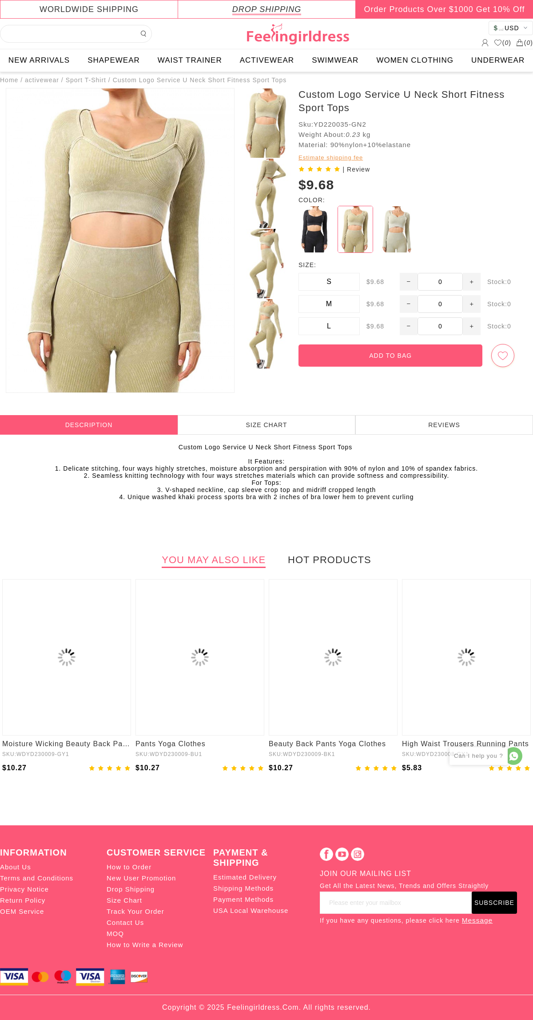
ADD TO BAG (390, 355)
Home (9, 80)
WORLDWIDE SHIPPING (89, 9)
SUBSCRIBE (494, 902)
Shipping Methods (243, 888)
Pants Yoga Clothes (170, 744)
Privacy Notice (24, 889)
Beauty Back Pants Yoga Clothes (327, 744)
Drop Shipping (131, 889)
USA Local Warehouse (250, 910)
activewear (42, 80)
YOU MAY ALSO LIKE (214, 559)
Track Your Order (135, 911)
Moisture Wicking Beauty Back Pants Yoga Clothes (66, 744)
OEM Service (22, 911)
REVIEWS (444, 424)
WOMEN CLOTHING (414, 60)
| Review (356, 169)
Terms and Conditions (36, 878)
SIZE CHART (266, 424)
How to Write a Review (145, 944)
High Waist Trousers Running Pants (465, 744)
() (502, 43)
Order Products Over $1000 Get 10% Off (444, 9)
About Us (15, 867)
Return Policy (22, 900)
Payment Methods (243, 899)
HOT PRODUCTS (329, 559)
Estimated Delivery (245, 877)
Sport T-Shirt (86, 80)
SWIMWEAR (335, 60)
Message (477, 920)
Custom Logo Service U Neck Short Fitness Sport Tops (200, 80)
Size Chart (124, 900)
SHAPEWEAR (114, 60)
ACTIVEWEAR (267, 60)
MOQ (115, 933)
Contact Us (125, 922)
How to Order (129, 867)
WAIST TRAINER (190, 60)
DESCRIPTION (89, 424)
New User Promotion (141, 878)
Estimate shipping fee (330, 157)
